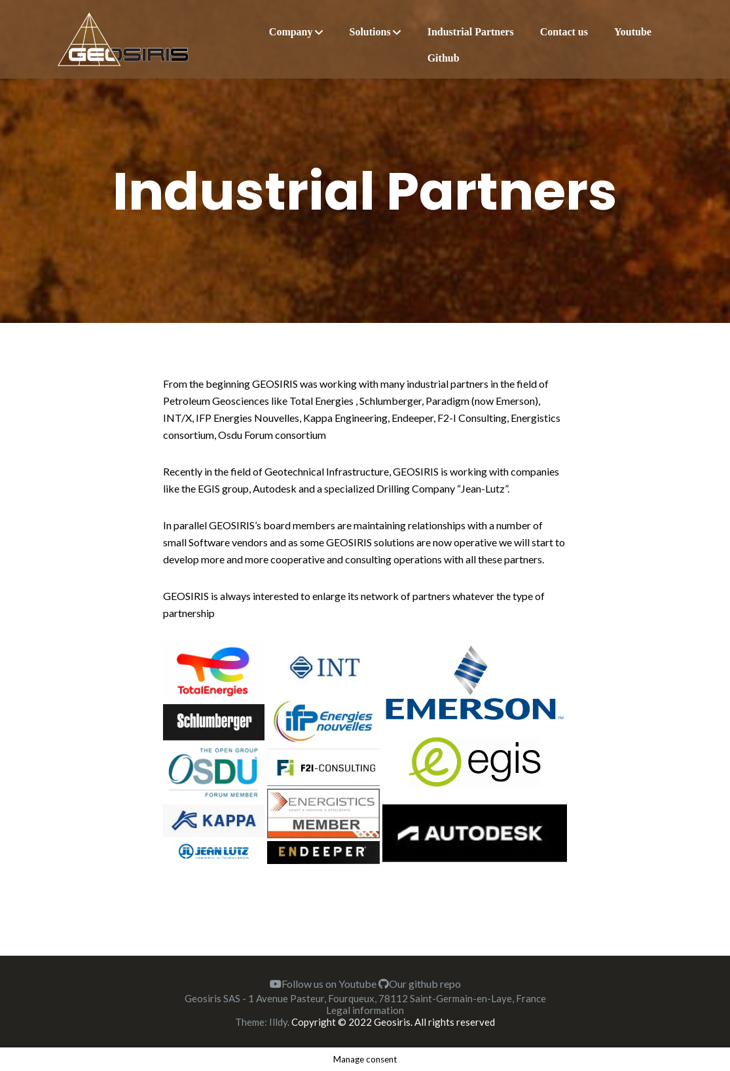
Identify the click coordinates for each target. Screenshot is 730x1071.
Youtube (632, 31)
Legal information (365, 1010)
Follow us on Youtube (323, 983)
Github (444, 58)
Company (291, 31)
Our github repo (419, 983)
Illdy (278, 1022)
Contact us (564, 31)
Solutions (370, 31)
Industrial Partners (471, 31)
